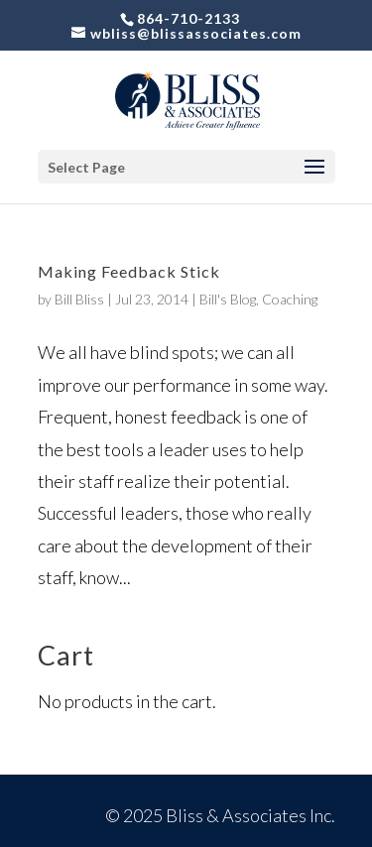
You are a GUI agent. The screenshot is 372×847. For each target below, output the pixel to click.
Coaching (289, 299)
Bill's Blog (227, 299)
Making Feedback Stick (129, 271)
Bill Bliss (79, 299)
